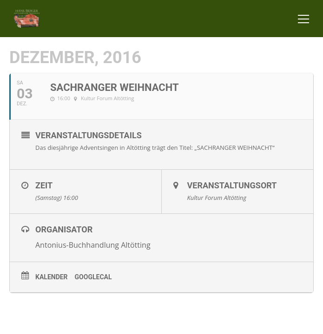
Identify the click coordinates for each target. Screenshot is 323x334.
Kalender (51, 277)
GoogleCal (93, 277)
